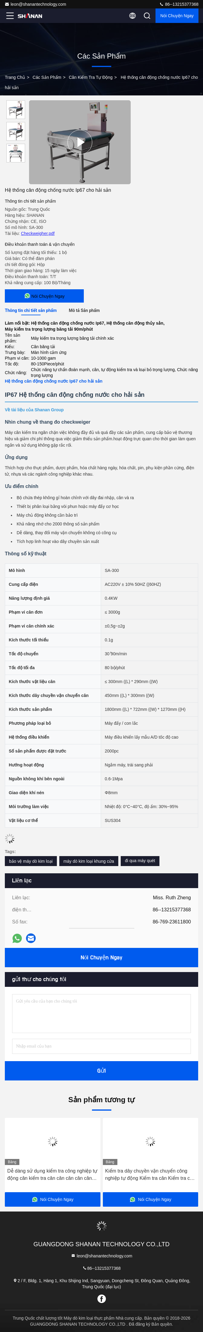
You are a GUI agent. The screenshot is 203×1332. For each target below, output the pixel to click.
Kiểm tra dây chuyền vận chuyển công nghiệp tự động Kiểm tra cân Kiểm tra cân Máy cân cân (150, 1175)
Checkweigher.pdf (37, 233)
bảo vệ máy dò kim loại (31, 861)
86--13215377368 (178, 4)
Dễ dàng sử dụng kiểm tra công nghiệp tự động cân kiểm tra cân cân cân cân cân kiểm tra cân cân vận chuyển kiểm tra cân (52, 1175)
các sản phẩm (47, 77)
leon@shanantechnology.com (35, 4)
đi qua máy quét (140, 860)
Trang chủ (15, 77)
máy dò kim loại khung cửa (89, 861)
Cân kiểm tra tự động (91, 77)
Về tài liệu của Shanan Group (34, 409)
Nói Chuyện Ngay (177, 15)
